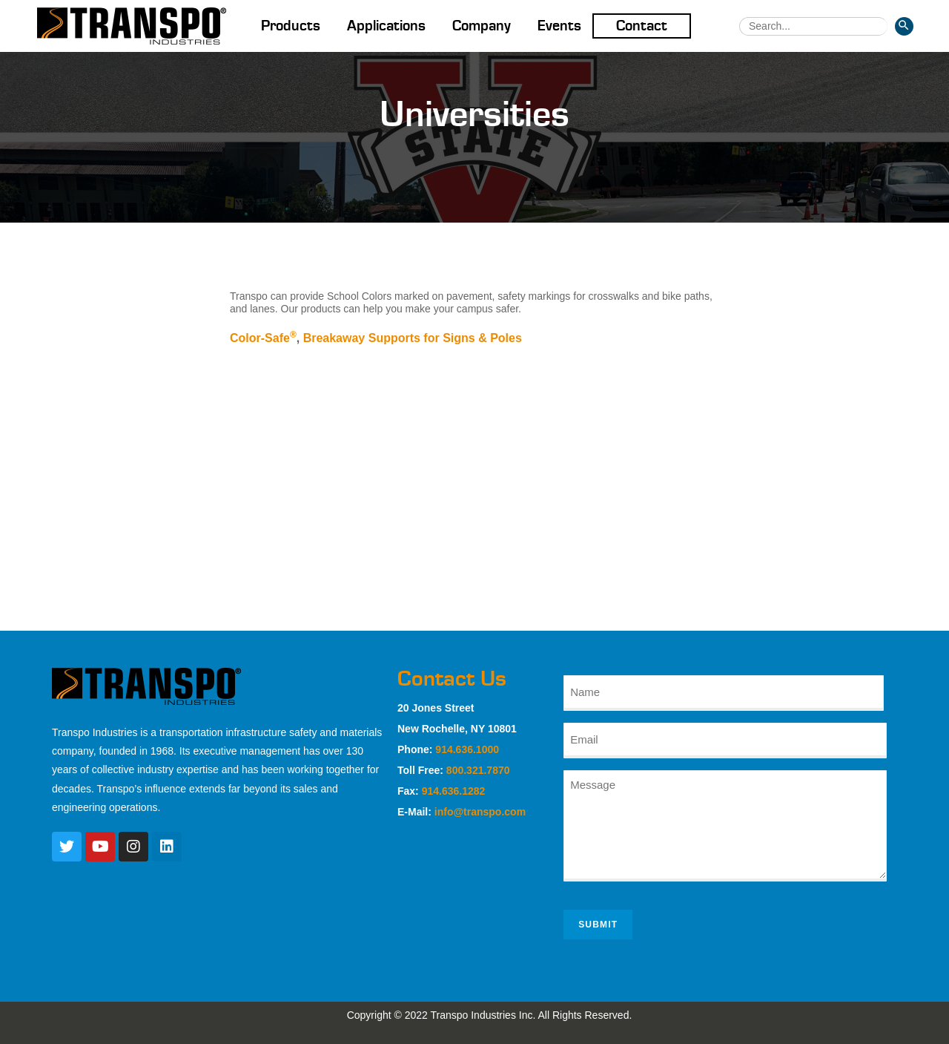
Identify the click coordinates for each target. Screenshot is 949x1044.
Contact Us (451, 679)
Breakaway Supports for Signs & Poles (412, 338)
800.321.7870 (478, 770)
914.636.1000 (467, 749)
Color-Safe (263, 338)
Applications (386, 26)
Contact (641, 26)
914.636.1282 (454, 791)
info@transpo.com (480, 812)
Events (559, 26)
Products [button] (290, 26)
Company (481, 26)
